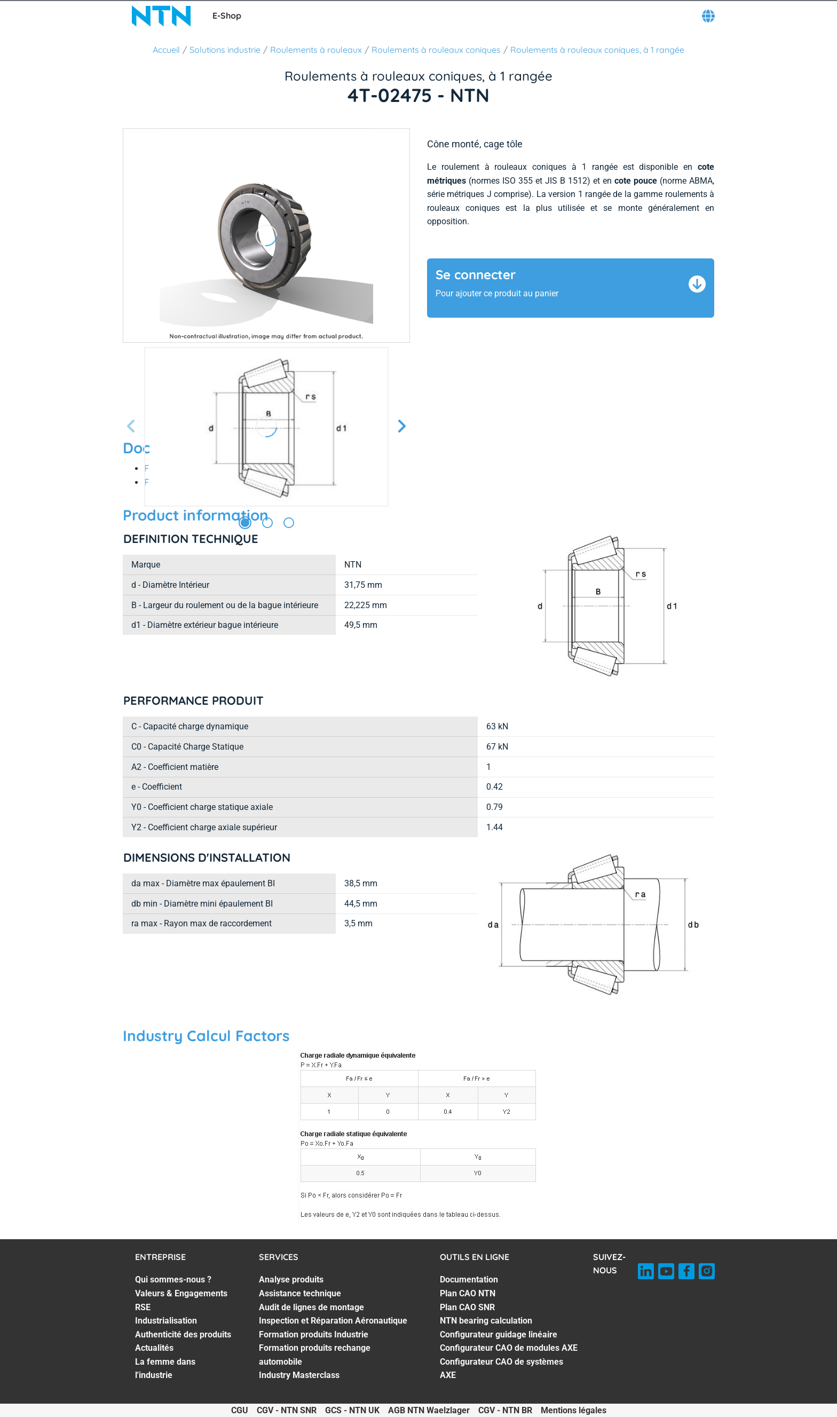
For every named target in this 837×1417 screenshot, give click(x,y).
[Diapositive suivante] (401, 427)
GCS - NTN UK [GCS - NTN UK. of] (352, 1410)
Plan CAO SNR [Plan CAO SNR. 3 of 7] (467, 1307)
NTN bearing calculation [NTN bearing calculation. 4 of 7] (486, 1321)
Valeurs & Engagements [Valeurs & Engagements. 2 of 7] (181, 1293)
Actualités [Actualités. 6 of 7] (154, 1348)
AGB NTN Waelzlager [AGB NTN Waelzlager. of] (429, 1410)
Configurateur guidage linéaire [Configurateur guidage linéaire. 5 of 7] (498, 1334)
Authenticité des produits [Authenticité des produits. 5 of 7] (183, 1334)
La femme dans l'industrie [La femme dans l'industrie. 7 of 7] (165, 1369)
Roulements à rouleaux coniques (436, 49)
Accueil (166, 49)
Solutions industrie (224, 49)
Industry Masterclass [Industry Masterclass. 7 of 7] (299, 1375)
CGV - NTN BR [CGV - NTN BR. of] (505, 1410)
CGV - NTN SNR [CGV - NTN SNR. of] (287, 1410)
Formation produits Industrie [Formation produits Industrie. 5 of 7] (313, 1334)
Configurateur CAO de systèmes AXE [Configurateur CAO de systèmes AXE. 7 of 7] (501, 1369)
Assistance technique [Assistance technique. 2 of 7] (300, 1293)
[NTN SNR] (161, 16)
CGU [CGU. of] (239, 1410)
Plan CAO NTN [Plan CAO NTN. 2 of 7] (467, 1293)
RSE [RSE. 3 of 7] (143, 1307)
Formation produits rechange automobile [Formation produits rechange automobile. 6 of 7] (314, 1355)
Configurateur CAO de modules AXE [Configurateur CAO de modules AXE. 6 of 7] (509, 1348)
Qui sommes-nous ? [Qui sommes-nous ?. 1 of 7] (173, 1279)
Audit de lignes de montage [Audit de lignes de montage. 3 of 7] (311, 1307)
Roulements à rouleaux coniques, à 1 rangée (597, 49)
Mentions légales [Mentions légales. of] (573, 1410)
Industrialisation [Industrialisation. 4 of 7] (166, 1321)
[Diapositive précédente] (131, 427)
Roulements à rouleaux (316, 49)
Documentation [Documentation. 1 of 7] (469, 1279)
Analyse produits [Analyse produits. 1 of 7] (291, 1279)
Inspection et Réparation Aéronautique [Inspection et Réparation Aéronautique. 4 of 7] (333, 1321)
